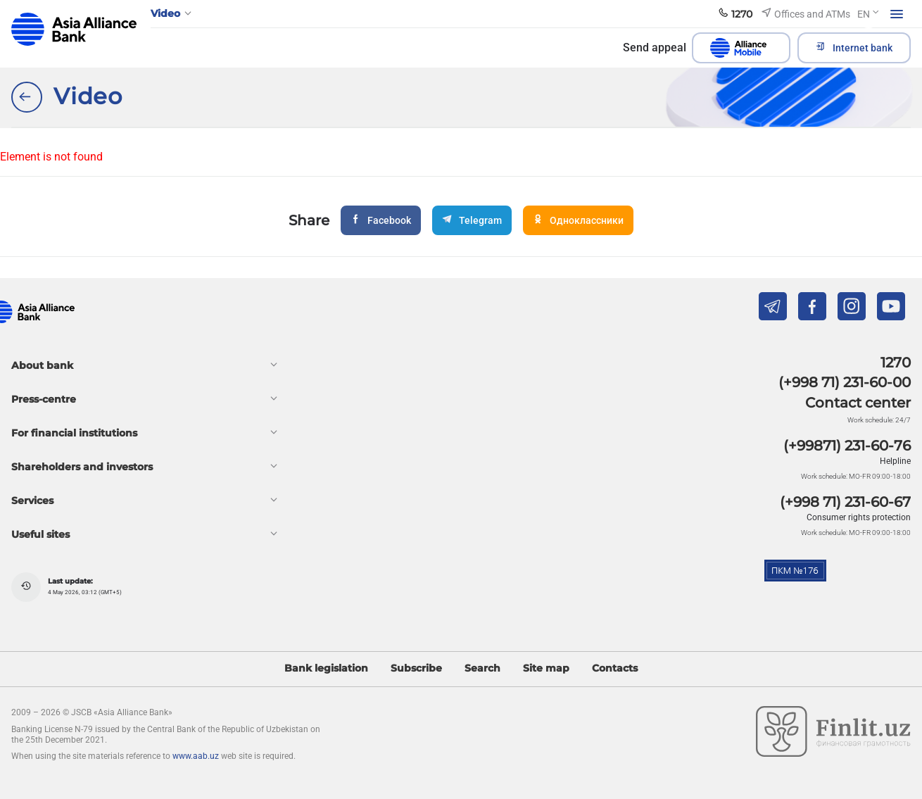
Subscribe (416, 668)
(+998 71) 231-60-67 (845, 501)
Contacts (615, 668)
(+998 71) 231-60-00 (844, 382)
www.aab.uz (195, 756)
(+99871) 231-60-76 (847, 445)
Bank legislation (326, 668)
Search (482, 668)
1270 (895, 362)
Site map (546, 668)
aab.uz (74, 29)
